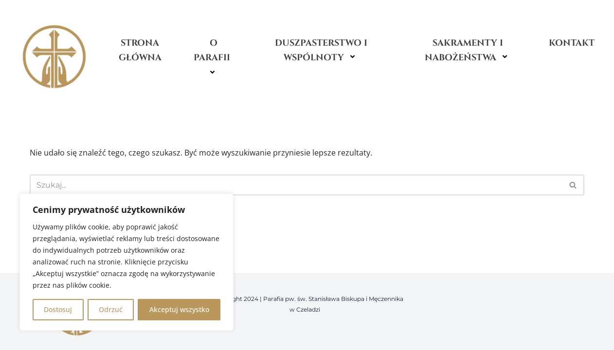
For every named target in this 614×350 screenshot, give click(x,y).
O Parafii (213, 58)
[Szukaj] (296, 185)
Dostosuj (58, 309)
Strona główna (140, 50)
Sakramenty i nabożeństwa (468, 50)
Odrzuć (111, 309)
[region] (126, 262)
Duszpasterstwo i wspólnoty (321, 50)
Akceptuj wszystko (179, 309)
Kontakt (572, 43)
